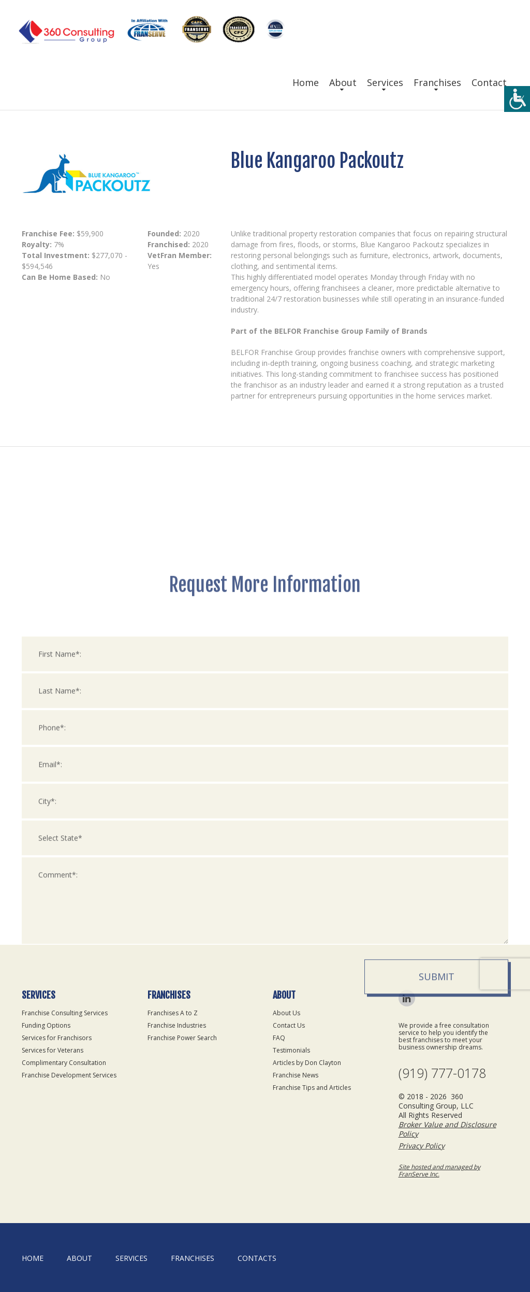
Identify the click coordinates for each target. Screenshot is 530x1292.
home (32, 1258)
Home (305, 82)
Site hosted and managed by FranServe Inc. (439, 1170)
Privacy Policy (422, 1146)
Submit (436, 1106)
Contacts (257, 1258)
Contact (489, 82)
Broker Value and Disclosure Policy (447, 1129)
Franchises (437, 82)
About (343, 82)
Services (385, 82)
